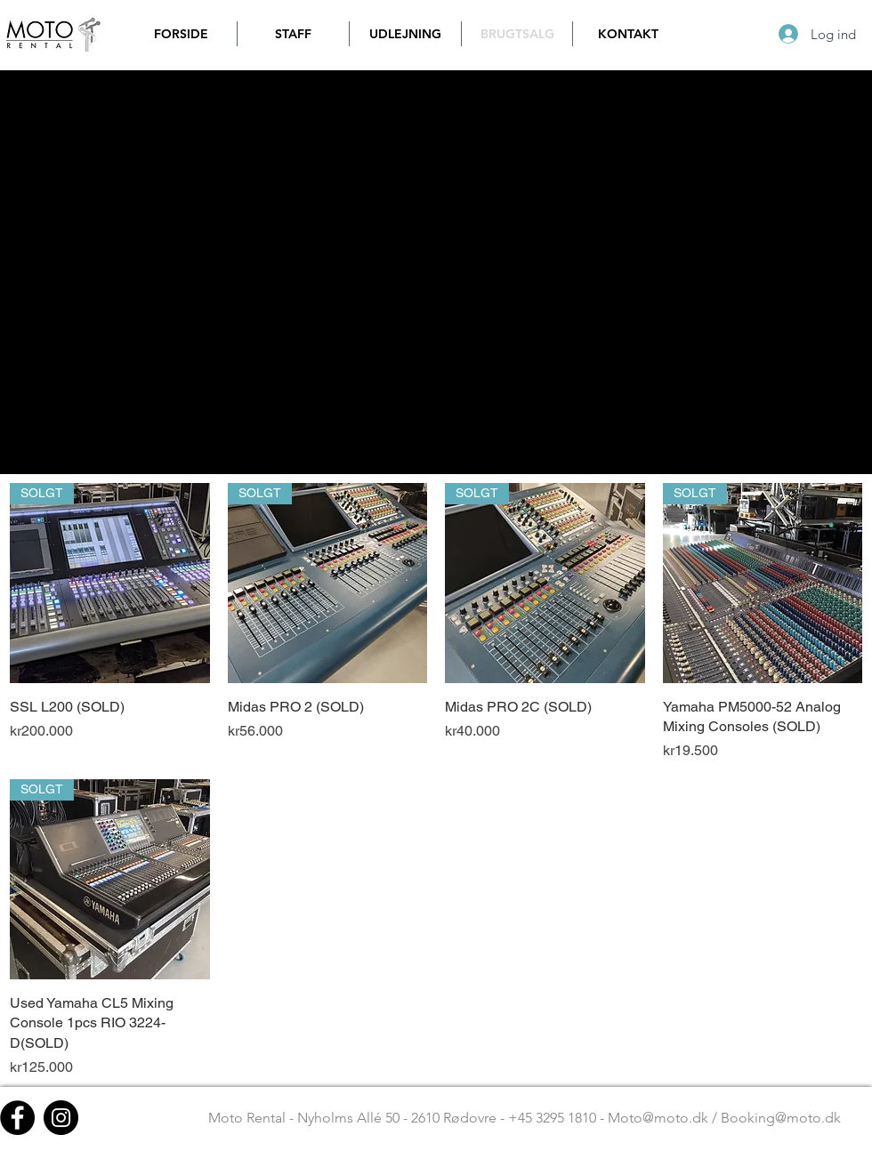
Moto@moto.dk (658, 1117)
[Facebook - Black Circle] (17, 1117)
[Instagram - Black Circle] (61, 1117)
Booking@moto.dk (781, 1117)
